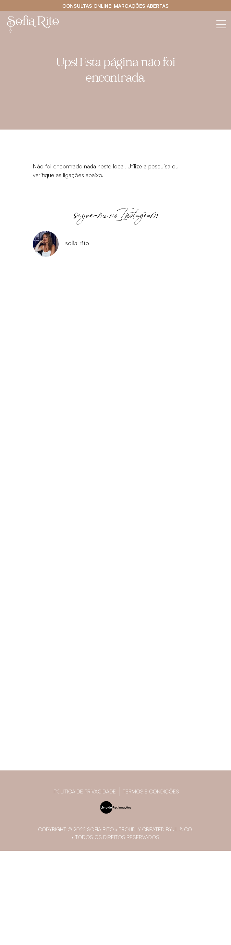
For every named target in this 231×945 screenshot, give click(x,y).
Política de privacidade (85, 791)
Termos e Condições (151, 791)
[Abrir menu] (221, 24)
